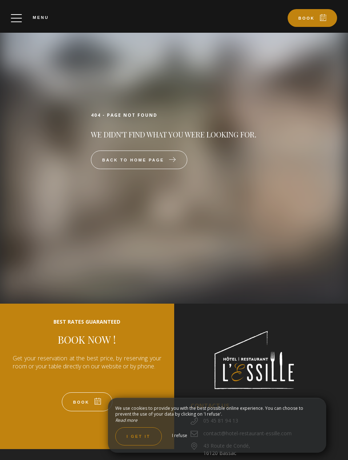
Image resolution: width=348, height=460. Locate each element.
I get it (139, 436)
